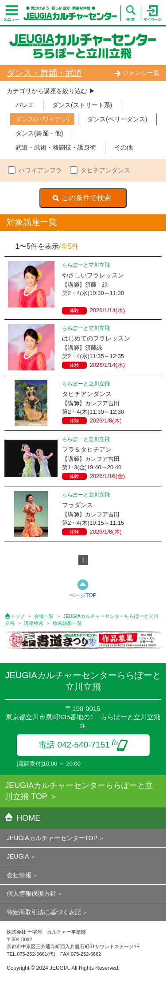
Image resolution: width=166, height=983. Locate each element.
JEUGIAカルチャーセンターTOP (52, 837)
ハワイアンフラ (40, 170)
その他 (123, 147)
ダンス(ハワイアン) (42, 119)
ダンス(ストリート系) (82, 104)
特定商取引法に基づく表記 (44, 912)
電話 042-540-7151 (83, 744)
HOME (22, 818)
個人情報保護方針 (31, 893)
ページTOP (82, 595)
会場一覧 (44, 616)
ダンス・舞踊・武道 (44, 73)
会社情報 (19, 874)
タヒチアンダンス (105, 170)
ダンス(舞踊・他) (39, 133)
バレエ (24, 104)
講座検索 (33, 623)
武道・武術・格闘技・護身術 (55, 147)
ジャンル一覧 (136, 72)
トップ (17, 616)
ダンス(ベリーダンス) (117, 119)
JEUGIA (18, 856)
